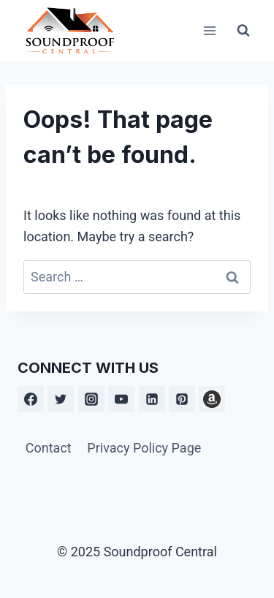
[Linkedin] (152, 399)
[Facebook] (31, 399)
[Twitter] (60, 399)
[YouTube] (121, 399)
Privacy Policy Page (144, 447)
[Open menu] (209, 30)
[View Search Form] (243, 31)
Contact (49, 447)
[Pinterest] (182, 399)
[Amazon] (212, 399)
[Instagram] (91, 399)
